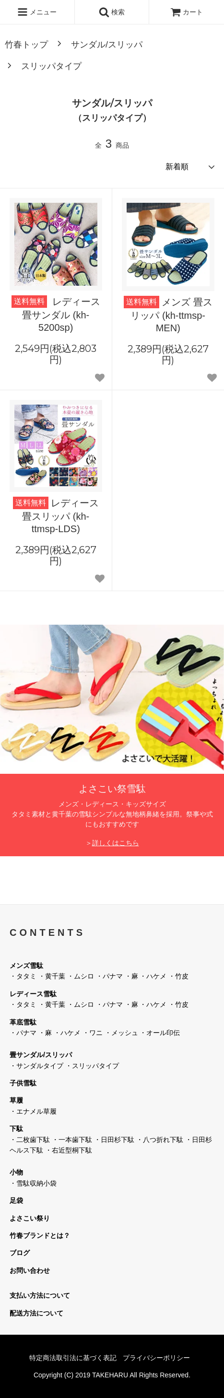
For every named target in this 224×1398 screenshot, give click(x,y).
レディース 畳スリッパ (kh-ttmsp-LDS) (56, 515)
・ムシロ (80, 976)
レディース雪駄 (33, 994)
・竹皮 (178, 976)
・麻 (131, 976)
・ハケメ (153, 976)
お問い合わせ (30, 1270)
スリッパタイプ (51, 66)
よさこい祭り (30, 1218)
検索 (112, 12)
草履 (16, 1100)
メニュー (37, 12)
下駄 (16, 1128)
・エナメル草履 (33, 1111)
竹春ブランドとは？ (40, 1235)
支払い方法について (40, 1295)
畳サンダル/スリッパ (41, 1055)
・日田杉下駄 (114, 1139)
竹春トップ (26, 44)
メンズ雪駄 (26, 965)
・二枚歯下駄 (30, 1139)
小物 (16, 1172)
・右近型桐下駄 (68, 1150)
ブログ (20, 1253)
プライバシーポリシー (156, 1358)
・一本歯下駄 (72, 1139)
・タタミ (23, 976)
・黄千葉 (51, 976)
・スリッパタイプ (92, 1066)
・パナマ (109, 976)
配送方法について (36, 1313)
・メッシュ (121, 1033)
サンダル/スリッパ (106, 44)
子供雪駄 (23, 1083)
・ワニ (93, 1033)
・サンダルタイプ (36, 1066)
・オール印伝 (160, 1033)
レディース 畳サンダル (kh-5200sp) (56, 314)
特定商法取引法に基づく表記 (73, 1358)
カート (186, 12)
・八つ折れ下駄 (159, 1139)
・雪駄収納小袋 (33, 1183)
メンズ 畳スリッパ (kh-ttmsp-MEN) (168, 314)
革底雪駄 (23, 1022)
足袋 (16, 1200)
